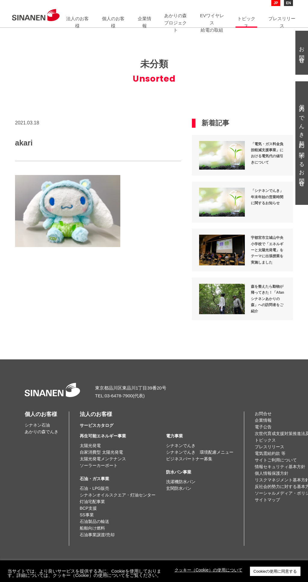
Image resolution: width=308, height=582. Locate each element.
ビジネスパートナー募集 (189, 459)
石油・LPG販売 (94, 488)
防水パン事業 (178, 472)
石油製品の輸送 (94, 521)
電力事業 (174, 436)
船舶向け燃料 (92, 528)
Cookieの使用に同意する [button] (275, 571)
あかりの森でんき (41, 432)
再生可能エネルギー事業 (103, 436)
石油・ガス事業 (94, 479)
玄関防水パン (178, 488)
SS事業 (87, 515)
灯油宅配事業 (92, 501)
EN (288, 3)
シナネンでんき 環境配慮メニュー (199, 452)
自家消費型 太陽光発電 (101, 452)
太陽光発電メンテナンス (103, 459)
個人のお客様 (41, 414)
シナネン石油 (37, 425)
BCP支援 (88, 508)
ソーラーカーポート (99, 465)
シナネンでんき (181, 445)
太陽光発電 (90, 445)
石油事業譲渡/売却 (97, 535)
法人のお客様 (96, 419)
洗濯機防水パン (181, 482)
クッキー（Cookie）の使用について (208, 570)
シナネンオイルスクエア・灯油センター (118, 495)
